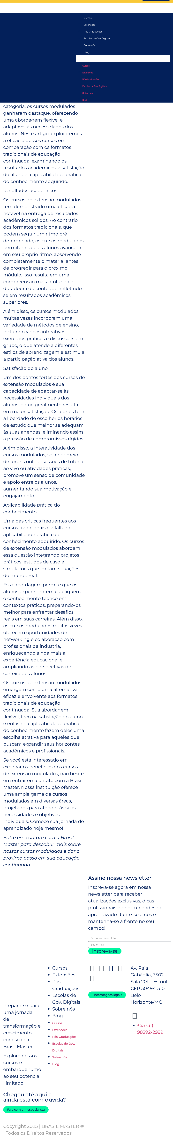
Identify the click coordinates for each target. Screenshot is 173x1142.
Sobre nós (89, 45)
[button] (123, 58)
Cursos (87, 17)
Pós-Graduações (93, 31)
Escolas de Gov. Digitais (97, 38)
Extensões (89, 24)
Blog (86, 52)
